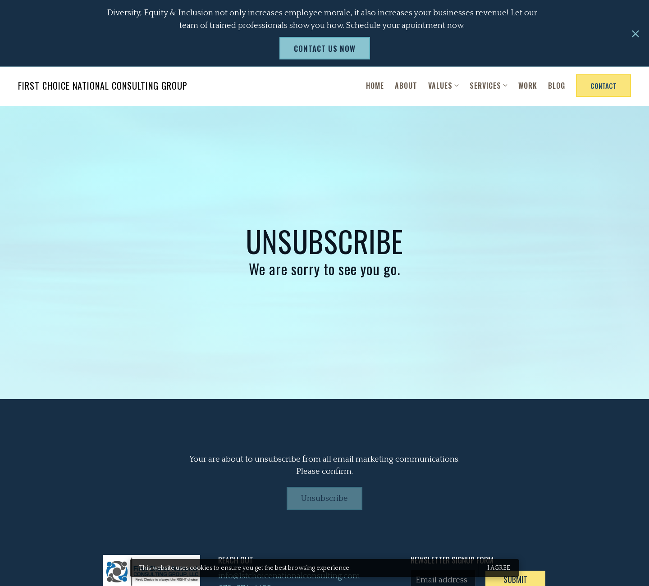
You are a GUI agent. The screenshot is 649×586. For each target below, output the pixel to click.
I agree (498, 568)
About (406, 87)
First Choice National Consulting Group (102, 87)
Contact (603, 87)
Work (527, 87)
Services (485, 87)
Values (440, 87)
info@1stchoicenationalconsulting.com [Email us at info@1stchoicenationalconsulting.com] (289, 577)
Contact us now (325, 48)
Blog (556, 87)
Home (375, 87)
